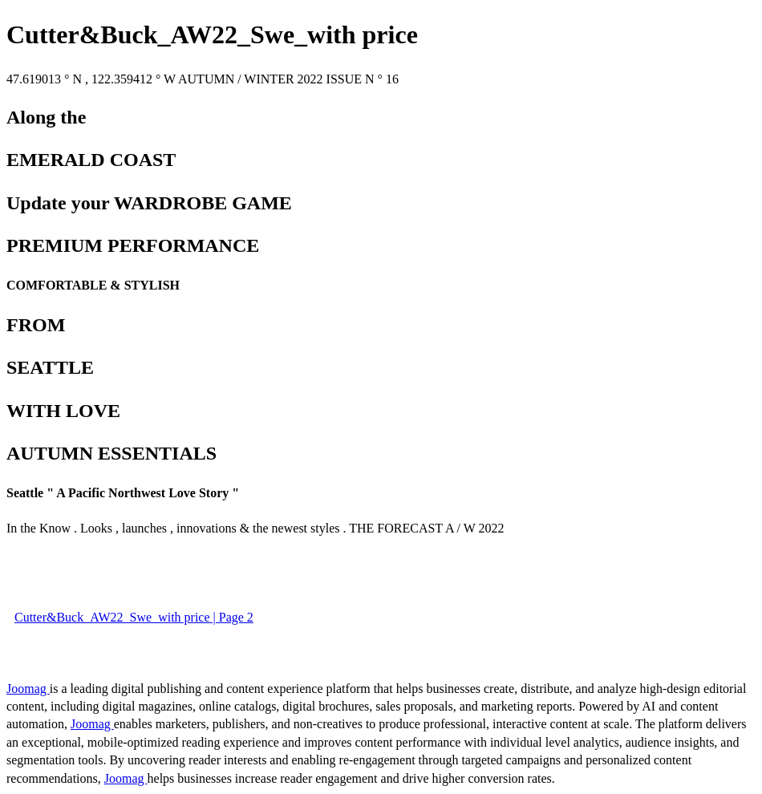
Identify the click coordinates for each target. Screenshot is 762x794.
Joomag (28, 688)
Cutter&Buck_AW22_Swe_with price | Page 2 (133, 617)
